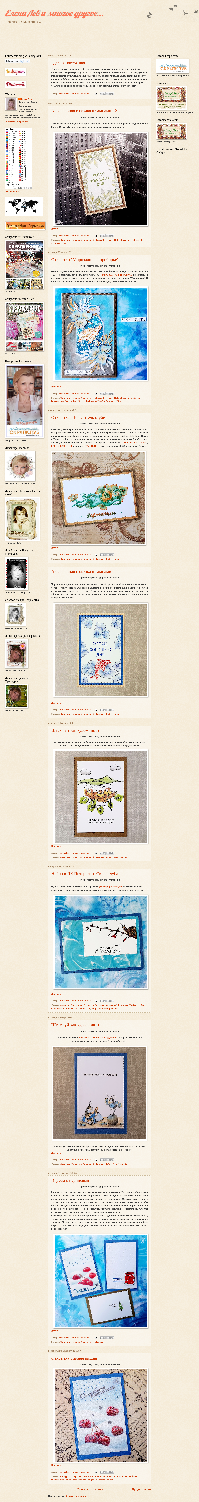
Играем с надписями (70, 1180)
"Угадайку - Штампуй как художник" (98, 1037)
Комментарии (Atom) (76, 1496)
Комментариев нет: (82, 93)
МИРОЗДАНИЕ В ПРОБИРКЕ (117, 275)
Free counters (12, 191)
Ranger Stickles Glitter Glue (76, 1008)
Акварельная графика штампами (81, 571)
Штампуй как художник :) (75, 730)
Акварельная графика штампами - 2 (84, 110)
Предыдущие (141, 1489)
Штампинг (125, 240)
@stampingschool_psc (110, 886)
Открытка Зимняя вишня (74, 1358)
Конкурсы (65, 1476)
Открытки (65, 240)
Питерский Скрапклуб (83, 240)
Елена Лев (26, 99)
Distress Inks (137, 240)
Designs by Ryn (136, 1005)
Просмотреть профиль (16, 122)
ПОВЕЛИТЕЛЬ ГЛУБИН (135, 442)
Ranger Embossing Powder (92, 401)
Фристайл (111, 1476)
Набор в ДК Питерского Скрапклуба (84, 873)
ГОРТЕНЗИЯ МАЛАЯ (61, 446)
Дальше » (56, 229)
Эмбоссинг (136, 398)
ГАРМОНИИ (90, 446)
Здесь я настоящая (68, 62)
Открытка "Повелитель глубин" (80, 417)
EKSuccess (56, 1008)
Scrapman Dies (58, 243)
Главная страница (90, 1489)
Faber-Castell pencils (116, 857)
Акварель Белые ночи (71, 1005)
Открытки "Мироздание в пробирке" (85, 259)
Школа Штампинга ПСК (107, 240)
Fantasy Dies (71, 401)
